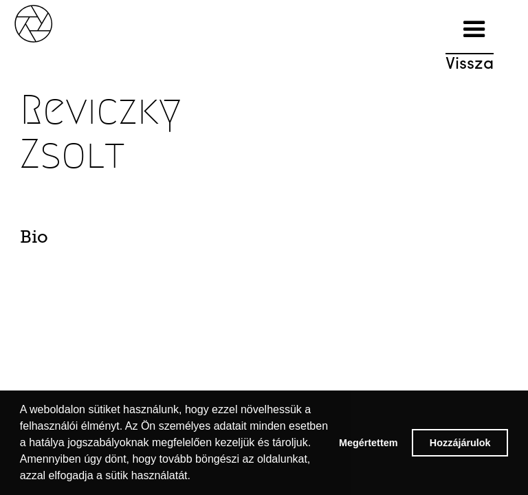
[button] (474, 29)
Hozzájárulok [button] (460, 442)
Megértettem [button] (368, 442)
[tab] (57, 240)
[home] (48, 22)
